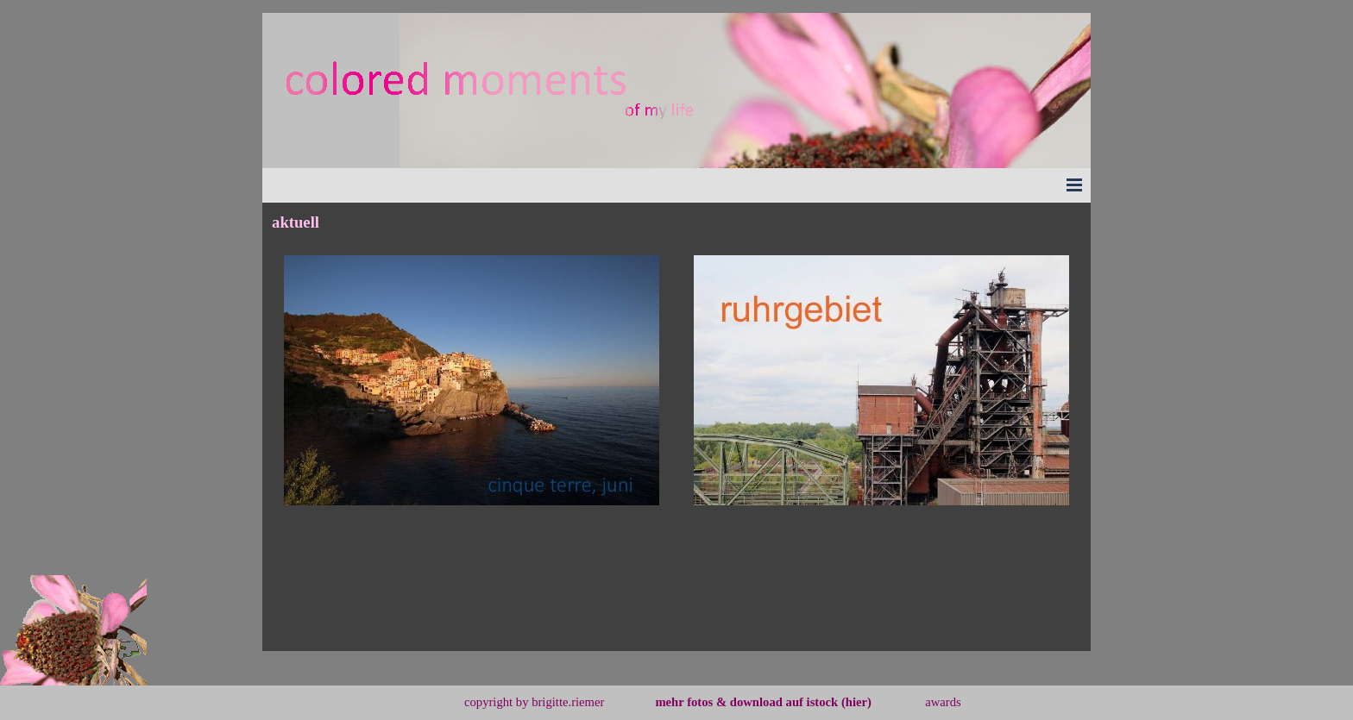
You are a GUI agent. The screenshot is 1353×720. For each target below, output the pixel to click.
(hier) (856, 702)
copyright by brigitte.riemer (534, 702)
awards (943, 702)
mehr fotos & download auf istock (746, 702)
